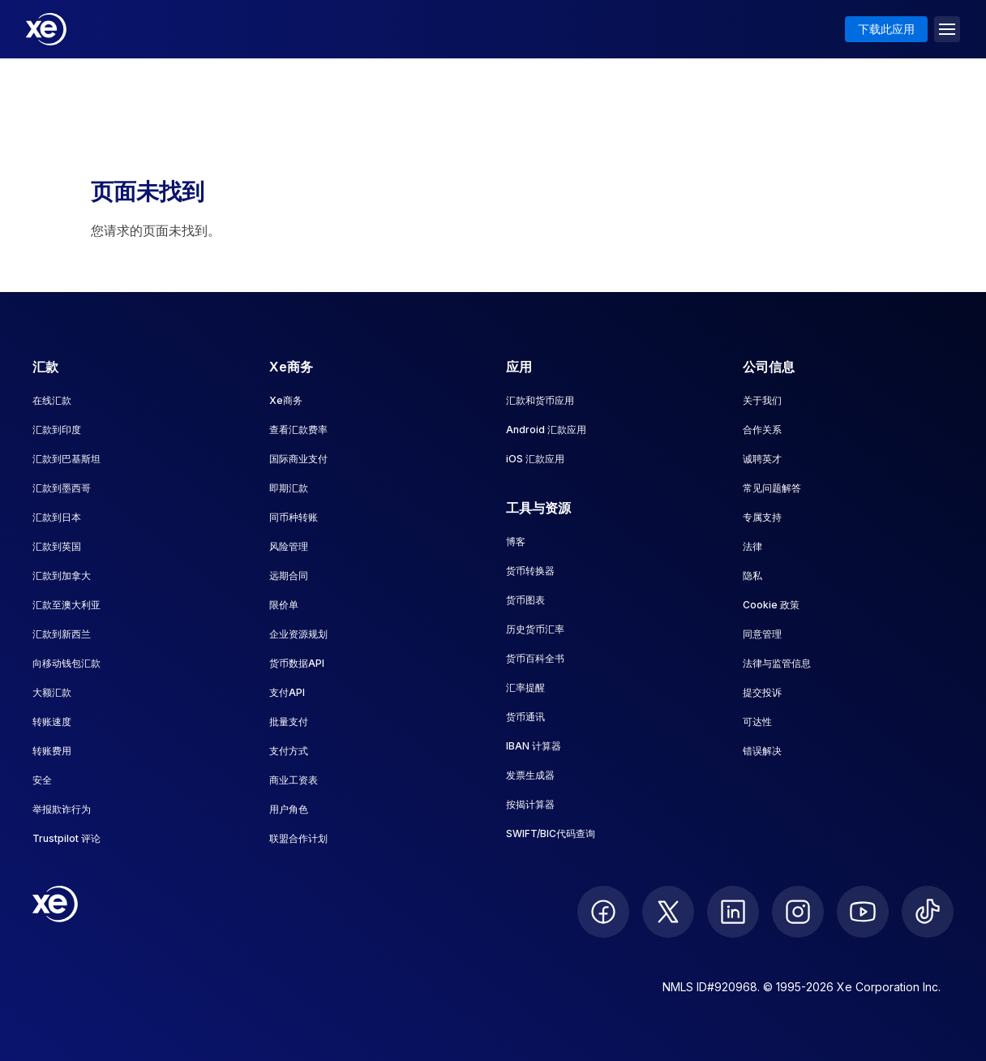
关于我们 (762, 400)
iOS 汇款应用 (535, 459)
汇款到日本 (56, 517)
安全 (42, 780)
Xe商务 (285, 400)
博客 (515, 541)
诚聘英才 (762, 459)
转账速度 (51, 721)
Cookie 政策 (771, 605)
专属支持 (762, 517)
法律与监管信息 (777, 663)
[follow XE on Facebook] (603, 912)
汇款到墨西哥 (61, 488)
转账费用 (51, 751)
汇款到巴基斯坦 (66, 459)
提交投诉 (762, 692)
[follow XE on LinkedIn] (733, 912)
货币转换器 (530, 571)
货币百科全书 (535, 658)
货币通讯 (525, 717)
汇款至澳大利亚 (66, 605)
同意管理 (762, 634)
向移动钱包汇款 (66, 663)
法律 (752, 546)
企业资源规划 (298, 634)
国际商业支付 (298, 459)
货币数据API (296, 663)
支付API (287, 692)
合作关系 (762, 429)
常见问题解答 (772, 488)
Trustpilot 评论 (66, 838)
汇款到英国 (56, 546)
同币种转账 (293, 517)
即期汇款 (288, 488)
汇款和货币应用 (540, 400)
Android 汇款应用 (546, 429)
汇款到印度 (56, 429)
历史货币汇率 (535, 629)
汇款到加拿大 (61, 575)
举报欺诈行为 (61, 809)
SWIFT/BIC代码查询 (550, 833)
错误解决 (762, 751)
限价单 (283, 605)
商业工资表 (293, 780)
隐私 (752, 575)
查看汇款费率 (298, 429)
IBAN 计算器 (533, 746)
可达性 (757, 721)
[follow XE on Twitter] (668, 912)
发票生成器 (530, 775)
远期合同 (288, 575)
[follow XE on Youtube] (863, 912)
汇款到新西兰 (61, 634)
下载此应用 (886, 29)
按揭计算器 (530, 804)
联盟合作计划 (298, 838)
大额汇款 (51, 692)
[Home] (46, 29)
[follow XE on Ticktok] (928, 912)
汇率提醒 (525, 687)
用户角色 (288, 809)
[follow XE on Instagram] (798, 912)
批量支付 (288, 721)
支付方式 (288, 751)
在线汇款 (51, 400)
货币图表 (525, 600)
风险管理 (288, 546)
